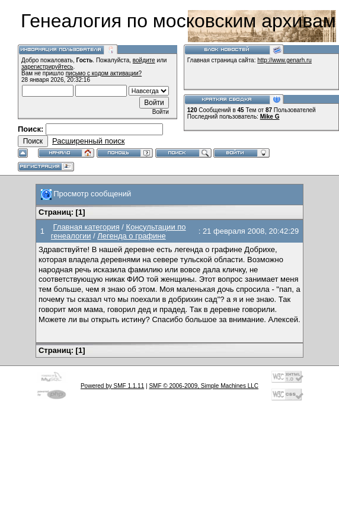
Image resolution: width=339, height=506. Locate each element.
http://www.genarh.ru (284, 60)
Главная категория (86, 226)
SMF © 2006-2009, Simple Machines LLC (203, 386)
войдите (144, 60)
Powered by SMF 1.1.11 (112, 386)
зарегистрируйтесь (47, 66)
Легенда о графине (131, 235)
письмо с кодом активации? (104, 73)
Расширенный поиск (88, 140)
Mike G (270, 116)
